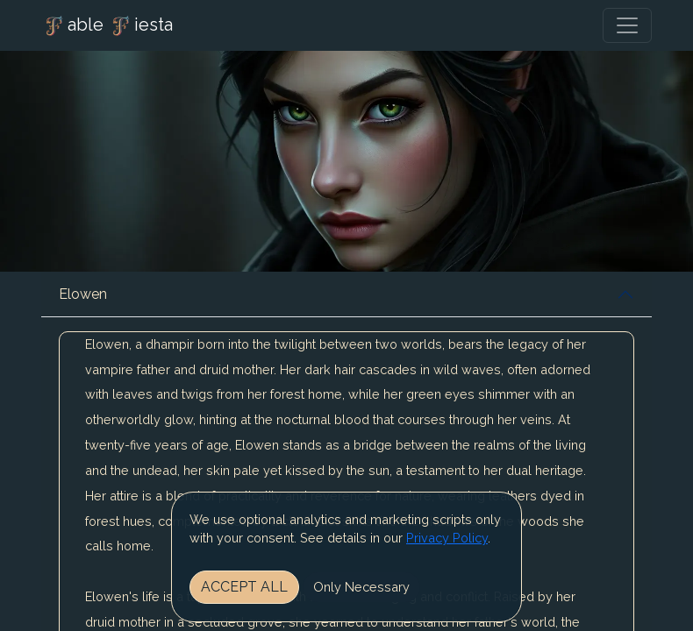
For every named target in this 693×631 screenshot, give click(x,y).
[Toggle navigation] (627, 25)
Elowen (83, 294)
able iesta (107, 26)
